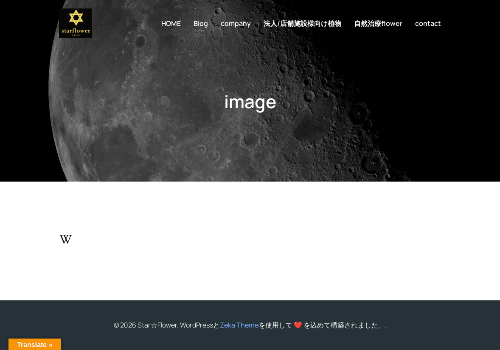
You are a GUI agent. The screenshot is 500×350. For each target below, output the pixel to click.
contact (428, 23)
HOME (171, 23)
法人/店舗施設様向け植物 (302, 23)
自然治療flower (378, 23)
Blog (201, 23)
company (236, 23)
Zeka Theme (239, 325)
